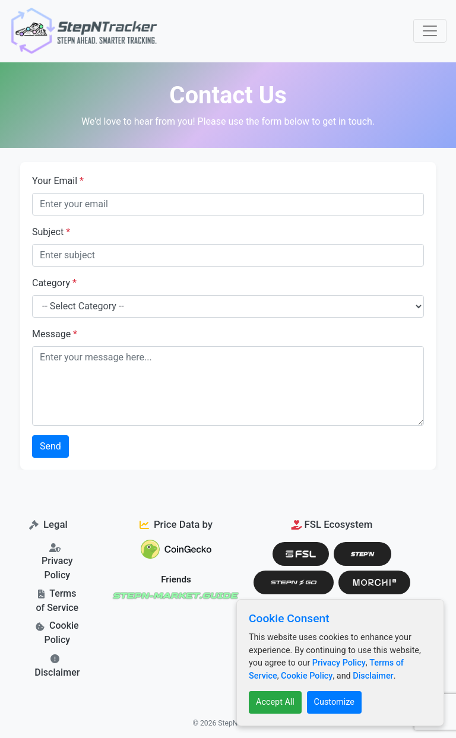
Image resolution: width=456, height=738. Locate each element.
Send (50, 446)
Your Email (58, 180)
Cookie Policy (306, 676)
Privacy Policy (339, 663)
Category (54, 283)
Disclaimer (57, 672)
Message (54, 334)
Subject (51, 231)
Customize (334, 702)
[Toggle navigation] (429, 31)
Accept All (275, 702)
